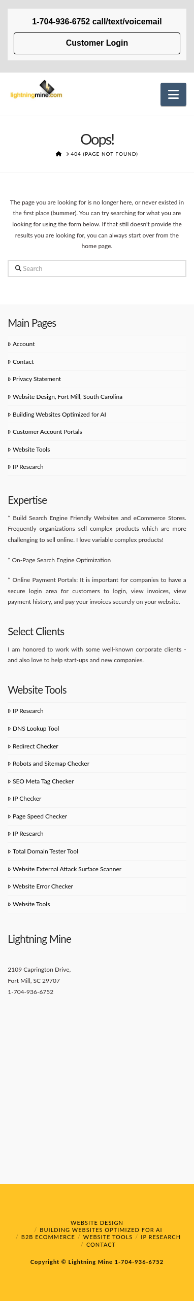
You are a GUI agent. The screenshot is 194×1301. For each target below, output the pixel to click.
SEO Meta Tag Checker (41, 781)
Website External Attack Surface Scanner (64, 869)
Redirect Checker (33, 746)
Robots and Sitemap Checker (48, 763)
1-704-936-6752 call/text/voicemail (96, 21)
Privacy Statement (34, 379)
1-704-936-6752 (138, 1261)
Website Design (97, 1222)
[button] (173, 94)
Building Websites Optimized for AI (57, 414)
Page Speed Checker (37, 816)
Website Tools (29, 449)
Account (21, 344)
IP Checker (24, 798)
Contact (21, 361)
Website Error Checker (40, 886)
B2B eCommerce (48, 1237)
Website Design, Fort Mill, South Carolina (65, 396)
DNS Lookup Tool (33, 728)
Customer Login (97, 43)
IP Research (25, 466)
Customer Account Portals (45, 431)
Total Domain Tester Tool (43, 851)
